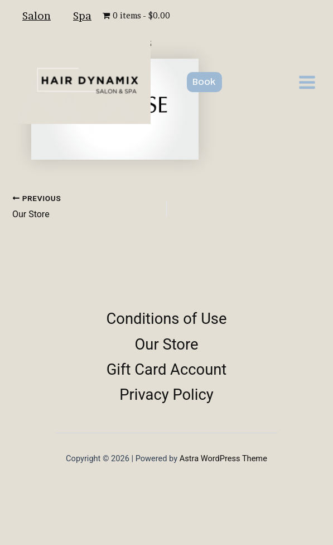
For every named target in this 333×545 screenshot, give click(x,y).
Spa (82, 15)
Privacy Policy (166, 395)
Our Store (167, 344)
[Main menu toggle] (307, 82)
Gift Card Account (167, 370)
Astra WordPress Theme (223, 458)
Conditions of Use (167, 319)
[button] (204, 82)
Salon (36, 15)
